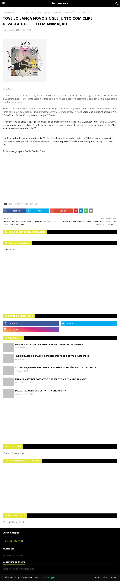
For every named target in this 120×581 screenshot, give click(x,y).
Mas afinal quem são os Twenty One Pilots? (40, 390)
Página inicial (8, 12)
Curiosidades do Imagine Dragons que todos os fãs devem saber (52, 355)
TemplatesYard (26, 577)
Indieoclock (60, 3)
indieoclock (10, 30)
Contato (113, 577)
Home (96, 577)
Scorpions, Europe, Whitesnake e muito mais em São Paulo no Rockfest (55, 367)
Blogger (51, 577)
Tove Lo (19, 12)
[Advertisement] (60, 421)
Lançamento (14, 203)
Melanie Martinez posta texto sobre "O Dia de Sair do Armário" (51, 379)
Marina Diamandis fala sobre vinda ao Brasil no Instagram (49, 344)
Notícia (25, 203)
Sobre (104, 577)
